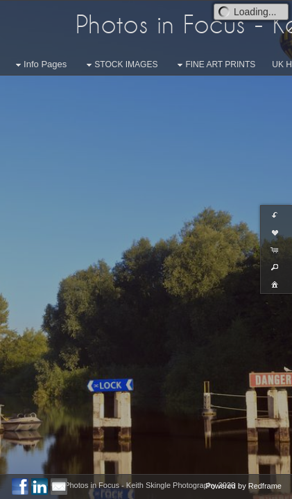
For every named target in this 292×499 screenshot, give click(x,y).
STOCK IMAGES (120, 65)
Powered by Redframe (244, 486)
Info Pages (39, 65)
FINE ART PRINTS (214, 65)
